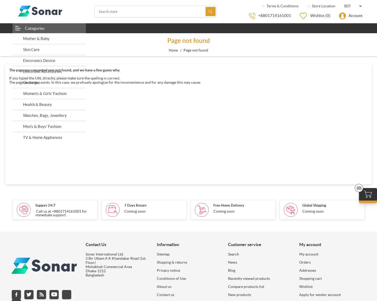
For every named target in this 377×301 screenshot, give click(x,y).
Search (210, 11)
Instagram (66, 294)
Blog (231, 270)
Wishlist (306, 287)
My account (308, 254)
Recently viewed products (249, 278)
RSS (41, 294)
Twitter (29, 294)
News (232, 262)
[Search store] (156, 11)
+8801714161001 (274, 15)
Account (355, 15)
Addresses (307, 270)
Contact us (165, 295)
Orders (305, 262)
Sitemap (163, 254)
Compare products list (246, 287)
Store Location (320, 6)
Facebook (16, 294)
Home (173, 50)
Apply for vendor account (320, 295)
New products (239, 295)
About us (164, 287)
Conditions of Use (171, 278)
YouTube (54, 294)
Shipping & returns (172, 262)
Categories (35, 28)
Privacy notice (168, 270)
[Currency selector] (353, 6)
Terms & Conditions (279, 6)
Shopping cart (310, 278)
